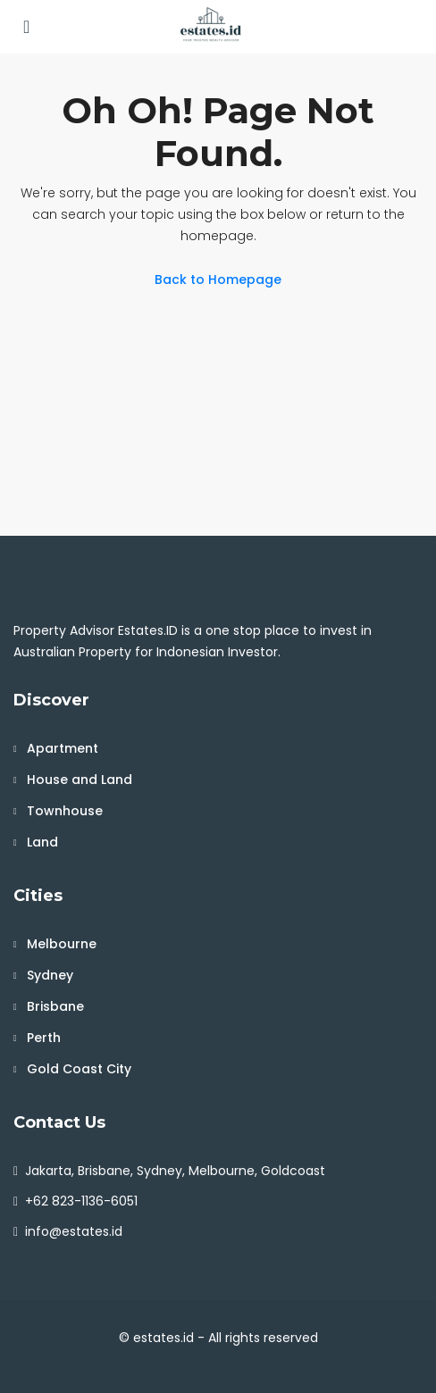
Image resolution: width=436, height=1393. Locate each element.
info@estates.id (73, 1231)
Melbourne (61, 944)
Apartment (62, 748)
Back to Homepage (218, 279)
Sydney (50, 975)
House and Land (79, 779)
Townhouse (65, 811)
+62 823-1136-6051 (81, 1201)
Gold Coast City (79, 1069)
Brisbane (55, 1006)
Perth (44, 1038)
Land (42, 842)
